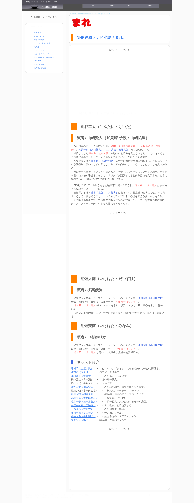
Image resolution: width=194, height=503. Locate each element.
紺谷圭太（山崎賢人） (83, 386)
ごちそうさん (39, 50)
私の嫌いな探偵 (40, 68)
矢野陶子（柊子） (81, 420)
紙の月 (36, 47)
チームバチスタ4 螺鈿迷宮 (44, 57)
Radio (149, 6)
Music (111, 6)
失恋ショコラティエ (41, 54)
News (92, 6)
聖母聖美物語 (39, 40)
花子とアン (38, 33)
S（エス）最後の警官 (42, 43)
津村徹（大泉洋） (81, 372)
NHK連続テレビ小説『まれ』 (101, 37)
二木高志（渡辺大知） (83, 409)
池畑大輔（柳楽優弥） (83, 394)
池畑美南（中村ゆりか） (84, 398)
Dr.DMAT (37, 61)
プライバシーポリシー (160, 495)
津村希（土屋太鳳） (82, 368)
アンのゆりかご (40, 36)
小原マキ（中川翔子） (83, 416)
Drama (130, 6)
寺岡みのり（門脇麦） (83, 405)
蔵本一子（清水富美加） (84, 401)
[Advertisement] (119, 78)
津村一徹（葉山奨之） (83, 412)
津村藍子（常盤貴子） (83, 375)
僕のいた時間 (39, 64)
